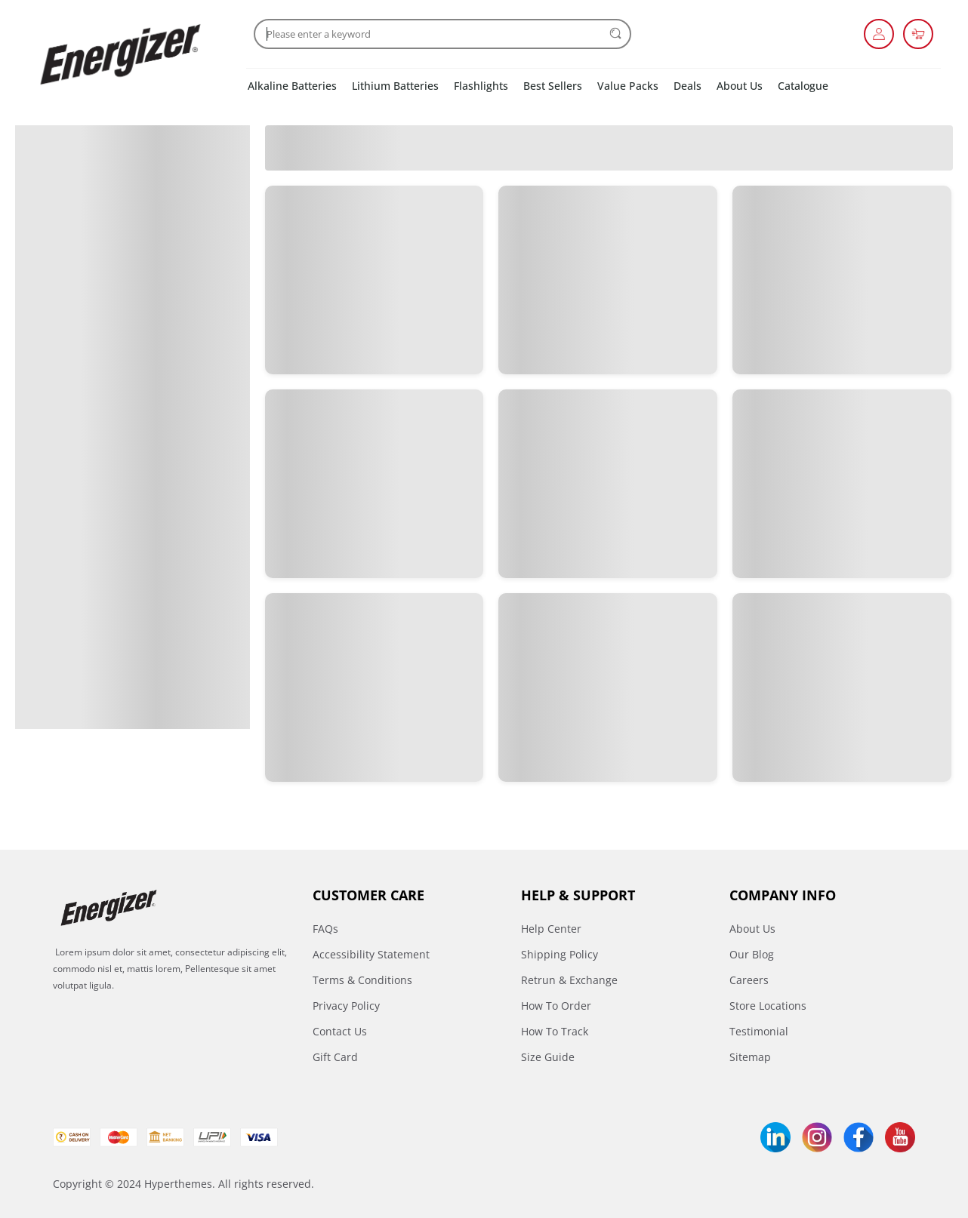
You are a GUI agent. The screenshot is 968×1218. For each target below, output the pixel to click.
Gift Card (335, 1057)
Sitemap (750, 1057)
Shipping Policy (559, 954)
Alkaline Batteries (292, 85)
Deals (687, 85)
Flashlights (481, 85)
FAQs (325, 928)
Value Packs (627, 85)
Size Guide (548, 1057)
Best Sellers (552, 85)
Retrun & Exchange (569, 980)
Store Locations (767, 1005)
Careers (749, 980)
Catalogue (803, 85)
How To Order (556, 1005)
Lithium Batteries (395, 85)
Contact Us (340, 1031)
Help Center (551, 928)
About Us (740, 85)
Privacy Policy (346, 1005)
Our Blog (751, 954)
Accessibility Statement (371, 954)
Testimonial (758, 1031)
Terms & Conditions (362, 980)
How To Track (554, 1031)
